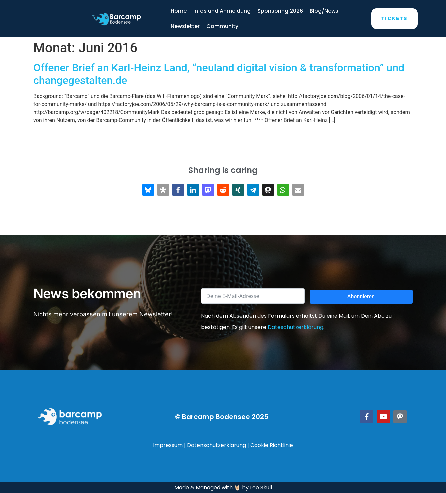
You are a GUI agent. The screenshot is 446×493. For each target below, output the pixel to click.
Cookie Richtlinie (271, 445)
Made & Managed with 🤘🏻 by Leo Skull (223, 487)
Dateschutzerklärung (295, 327)
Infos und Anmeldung (222, 11)
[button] (148, 190)
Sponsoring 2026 (280, 11)
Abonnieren (361, 296)
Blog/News (324, 11)
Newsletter (185, 26)
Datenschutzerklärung (216, 445)
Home (179, 11)
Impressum (168, 445)
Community (222, 26)
